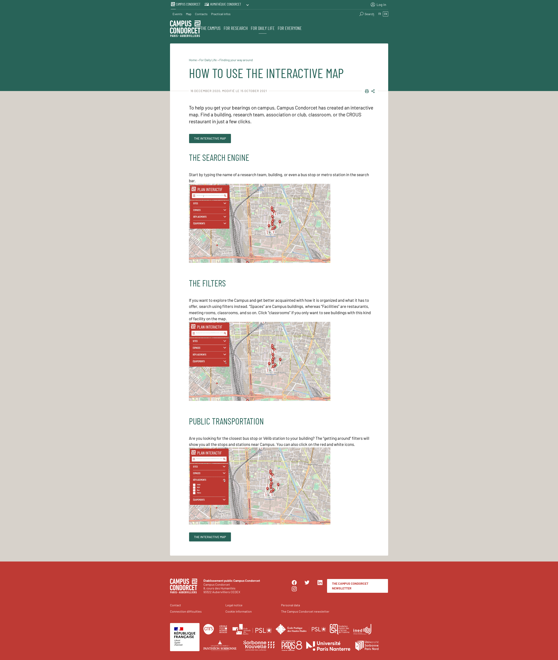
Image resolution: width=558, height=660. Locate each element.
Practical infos (221, 13)
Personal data (290, 604)
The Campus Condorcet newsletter (350, 585)
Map (188, 13)
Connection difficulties (186, 610)
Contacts (201, 13)
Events (177, 13)
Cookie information (238, 610)
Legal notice (234, 604)
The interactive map (210, 137)
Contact (175, 604)
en (385, 13)
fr (379, 13)
